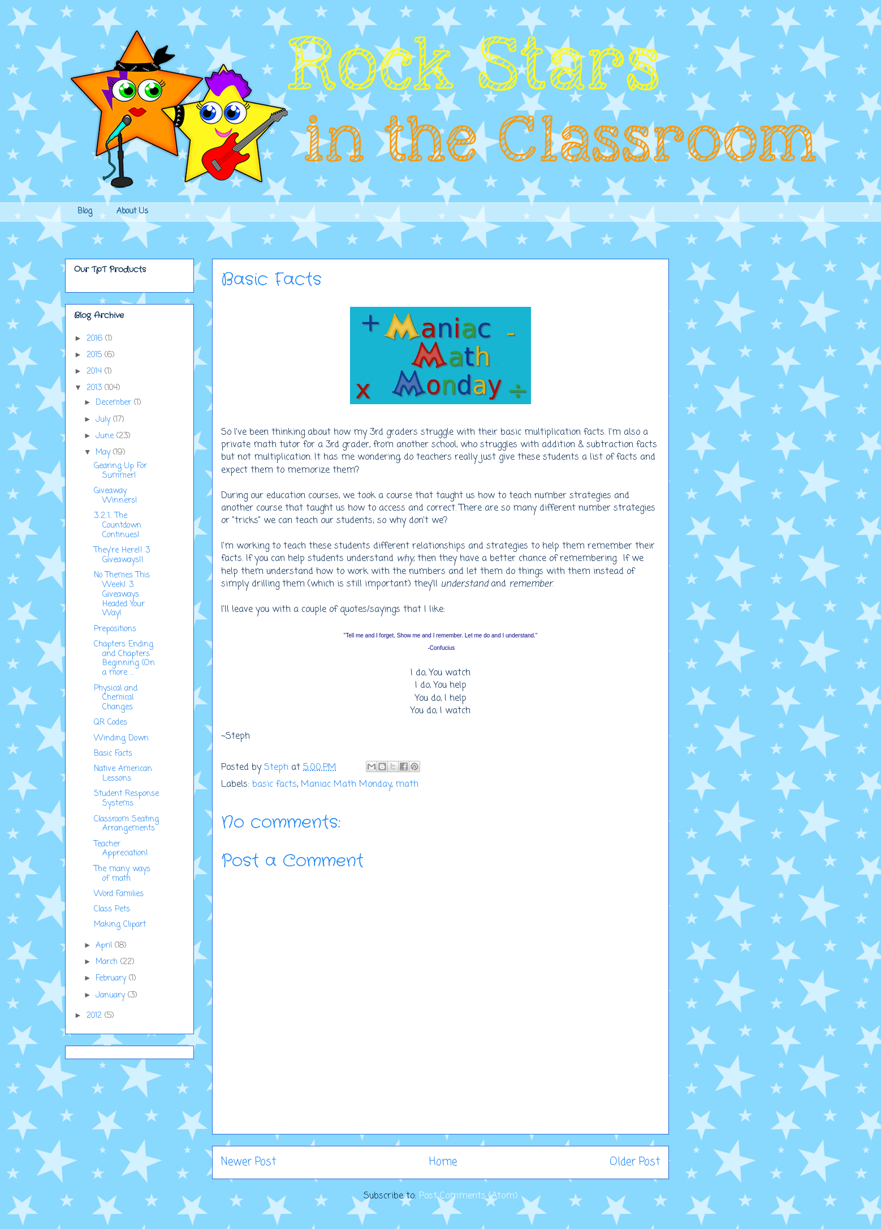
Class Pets (112, 909)
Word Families (119, 894)
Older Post (635, 1162)
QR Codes (110, 723)
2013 (96, 388)
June (106, 436)
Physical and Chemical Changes (115, 698)
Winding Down (121, 738)
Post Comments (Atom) (468, 1196)
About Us (132, 211)
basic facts (274, 784)
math (406, 784)
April (105, 946)
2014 (96, 372)
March (108, 962)
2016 (96, 339)
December (115, 403)
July (104, 420)
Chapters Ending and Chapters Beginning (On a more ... (124, 659)
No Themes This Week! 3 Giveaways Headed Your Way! (122, 594)
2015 (96, 355)
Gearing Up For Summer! (120, 471)
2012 (96, 1016)
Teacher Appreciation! (121, 849)
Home (443, 1162)
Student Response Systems (126, 799)
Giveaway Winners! (115, 496)
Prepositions (115, 629)
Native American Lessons (123, 774)
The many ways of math (122, 874)
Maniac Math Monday (346, 784)
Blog (84, 211)
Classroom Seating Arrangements (126, 824)
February (112, 978)
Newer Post (248, 1162)
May (104, 453)
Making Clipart (120, 925)
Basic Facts (113, 754)
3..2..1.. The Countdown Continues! (117, 525)
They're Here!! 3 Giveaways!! (122, 555)
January (112, 995)
